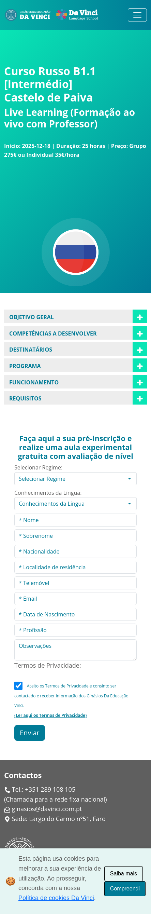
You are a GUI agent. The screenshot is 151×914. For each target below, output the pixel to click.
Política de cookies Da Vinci (56, 898)
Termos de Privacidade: (47, 665)
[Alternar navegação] (137, 15)
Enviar (30, 732)
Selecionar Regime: (38, 467)
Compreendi (125, 888)
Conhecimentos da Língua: (47, 492)
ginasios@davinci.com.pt (47, 809)
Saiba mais (123, 873)
